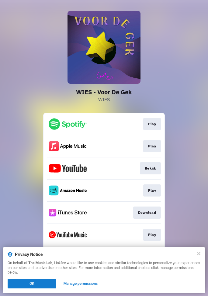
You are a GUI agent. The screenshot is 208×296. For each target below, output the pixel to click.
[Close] (198, 253)
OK (31, 283)
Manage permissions (81, 283)
